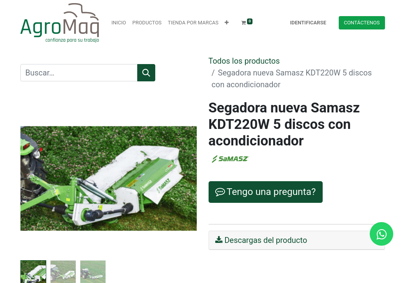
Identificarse (308, 23)
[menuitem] (118, 23)
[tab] (297, 240)
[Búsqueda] (146, 72)
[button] (227, 23)
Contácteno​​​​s (362, 23)
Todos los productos (244, 61)
